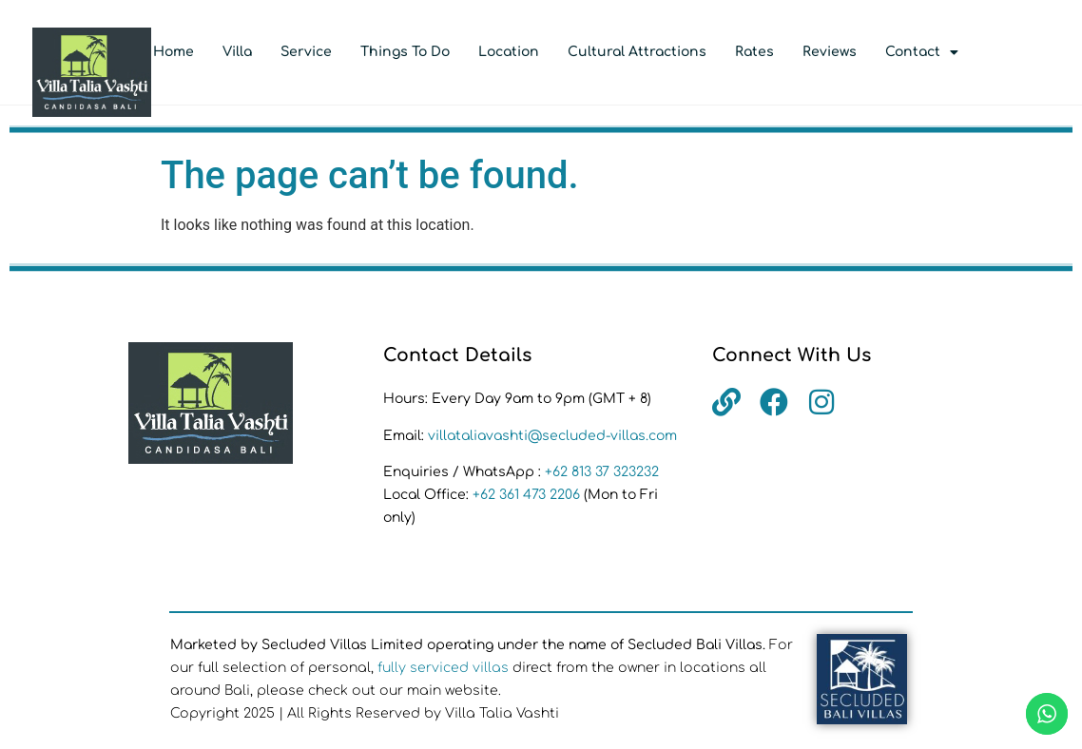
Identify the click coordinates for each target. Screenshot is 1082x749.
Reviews (829, 52)
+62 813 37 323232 (602, 472)
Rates (754, 52)
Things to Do (405, 52)
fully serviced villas (443, 668)
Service (306, 52)
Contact (921, 52)
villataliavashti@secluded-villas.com (552, 436)
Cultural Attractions (637, 52)
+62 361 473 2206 (528, 495)
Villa (237, 52)
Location (508, 52)
